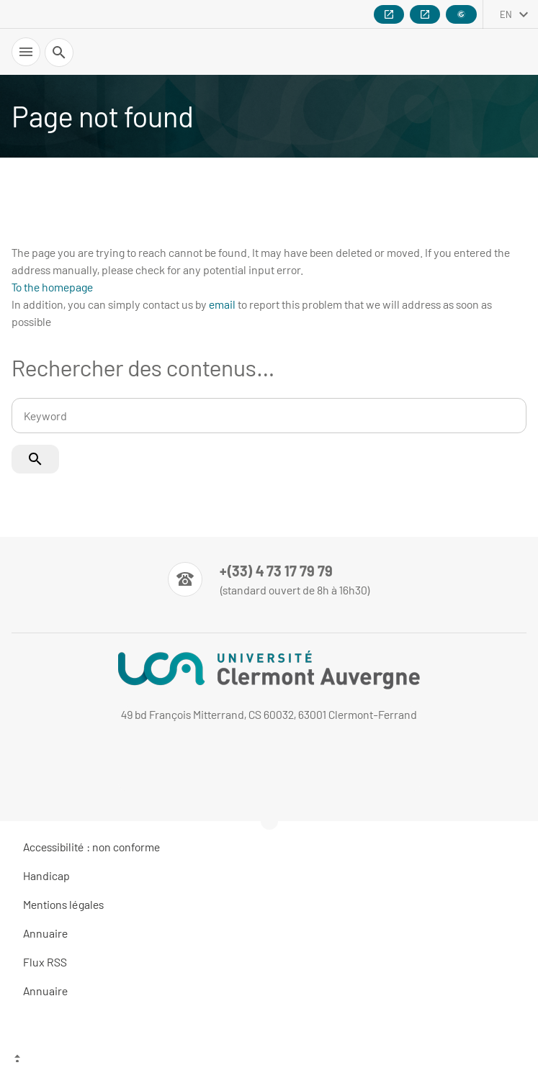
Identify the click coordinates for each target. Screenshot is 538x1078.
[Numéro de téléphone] (269, 579)
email (222, 304)
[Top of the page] (269, 1060)
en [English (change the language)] (506, 14)
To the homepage (52, 287)
